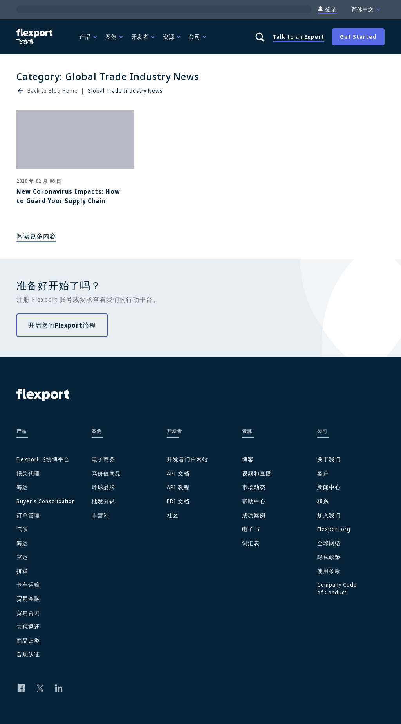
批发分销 (103, 501)
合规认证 (28, 654)
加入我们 (329, 515)
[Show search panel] (260, 37)
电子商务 (103, 459)
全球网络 (329, 543)
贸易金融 (28, 598)
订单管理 (28, 515)
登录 (327, 9)
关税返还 (28, 626)
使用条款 (329, 571)
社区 (173, 515)
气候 (22, 529)
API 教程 (178, 487)
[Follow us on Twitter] (40, 688)
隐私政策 (329, 556)
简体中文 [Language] (367, 9)
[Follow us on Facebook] (21, 688)
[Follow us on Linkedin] (58, 688)
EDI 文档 (178, 501)
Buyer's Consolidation (45, 501)
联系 (323, 501)
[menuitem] (89, 36)
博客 (248, 459)
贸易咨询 (28, 612)
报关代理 (28, 473)
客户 (323, 473)
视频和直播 (256, 473)
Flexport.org (333, 529)
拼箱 (22, 571)
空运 (22, 556)
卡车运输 (28, 584)
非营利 (100, 515)
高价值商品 (106, 473)
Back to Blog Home (52, 90)
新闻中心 (329, 487)
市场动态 (254, 487)
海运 (22, 487)
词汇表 (251, 543)
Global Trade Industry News (125, 90)
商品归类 (28, 640)
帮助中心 (254, 501)
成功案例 (254, 515)
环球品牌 (103, 487)
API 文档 (178, 473)
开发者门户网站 (187, 459)
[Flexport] (35, 36)
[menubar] (160, 36)
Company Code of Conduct (337, 588)
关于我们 (329, 459)
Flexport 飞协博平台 (43, 459)
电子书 (251, 529)
